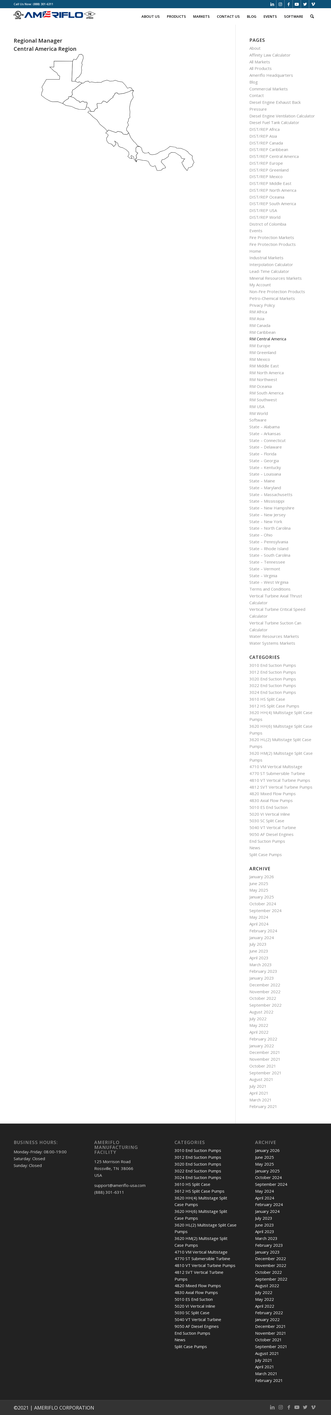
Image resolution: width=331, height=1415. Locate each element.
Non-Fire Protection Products (277, 291)
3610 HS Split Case (267, 699)
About (255, 48)
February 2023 (263, 971)
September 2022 (265, 1005)
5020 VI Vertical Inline (269, 814)
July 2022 (258, 1018)
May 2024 (258, 917)
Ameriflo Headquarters (271, 75)
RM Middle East (264, 366)
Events (255, 230)
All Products (260, 68)
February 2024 (263, 930)
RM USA (256, 406)
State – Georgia (264, 460)
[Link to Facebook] (288, 4)
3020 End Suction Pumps (272, 679)
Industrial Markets (266, 257)
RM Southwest (263, 399)
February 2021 (263, 1106)
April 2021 (258, 1093)
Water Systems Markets (272, 643)
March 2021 (260, 1099)
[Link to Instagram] (280, 4)
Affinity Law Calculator (270, 55)
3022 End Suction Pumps (272, 685)
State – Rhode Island (268, 548)
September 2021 (265, 1072)
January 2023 (261, 978)
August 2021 (261, 1079)
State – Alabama (264, 426)
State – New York (265, 521)
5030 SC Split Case (266, 820)
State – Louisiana (265, 474)
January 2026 (261, 876)
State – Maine (262, 481)
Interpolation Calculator (271, 264)
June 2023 (258, 951)
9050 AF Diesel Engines (271, 834)
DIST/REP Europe (266, 163)
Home (255, 251)
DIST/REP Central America (274, 156)
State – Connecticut (267, 440)
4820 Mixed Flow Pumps (272, 793)
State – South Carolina (269, 555)
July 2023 (258, 944)
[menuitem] (150, 16)
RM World (258, 413)
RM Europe (259, 345)
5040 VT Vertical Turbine (272, 827)
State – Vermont (264, 568)
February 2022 (263, 1039)
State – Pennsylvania (268, 541)
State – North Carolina (270, 528)
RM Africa (258, 311)
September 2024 (265, 910)
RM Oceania (260, 386)
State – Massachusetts (270, 494)
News (254, 847)
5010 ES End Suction (268, 807)
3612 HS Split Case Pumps (274, 706)
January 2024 (261, 937)
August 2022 (261, 1012)
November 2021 (264, 1059)
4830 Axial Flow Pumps (271, 800)
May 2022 (258, 1025)
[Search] (312, 16)
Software (258, 420)
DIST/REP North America (272, 190)
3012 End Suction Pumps (272, 672)
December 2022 (264, 984)
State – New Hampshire (271, 508)
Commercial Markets (268, 89)
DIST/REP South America (272, 203)
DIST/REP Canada (266, 143)
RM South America (266, 393)
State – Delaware (265, 447)
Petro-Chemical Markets (272, 298)
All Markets (259, 61)
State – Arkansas (265, 433)
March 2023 (260, 964)
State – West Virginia (268, 582)
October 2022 (262, 998)
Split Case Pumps (265, 854)
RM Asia (256, 318)
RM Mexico (259, 359)
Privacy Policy (262, 305)
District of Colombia (267, 224)
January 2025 (261, 897)
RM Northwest (263, 379)
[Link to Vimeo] (313, 4)
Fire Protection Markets (271, 237)
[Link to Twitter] (305, 4)
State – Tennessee (267, 562)
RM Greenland (262, 352)
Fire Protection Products (272, 244)
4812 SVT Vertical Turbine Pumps (280, 787)
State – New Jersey (267, 514)
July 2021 (258, 1086)
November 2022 (264, 991)
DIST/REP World (264, 217)
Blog (253, 82)
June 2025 (258, 883)
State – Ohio (261, 535)
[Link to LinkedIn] (272, 4)
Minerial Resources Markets (275, 278)
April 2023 (258, 957)
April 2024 (258, 924)
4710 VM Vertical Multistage (275, 766)
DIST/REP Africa (264, 129)
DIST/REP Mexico (266, 176)
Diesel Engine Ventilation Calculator (282, 116)
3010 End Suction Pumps (272, 665)
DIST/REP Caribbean (268, 149)
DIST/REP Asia (263, 136)
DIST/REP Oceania (266, 197)
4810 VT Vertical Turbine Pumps (279, 780)
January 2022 (261, 1045)
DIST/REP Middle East (270, 183)
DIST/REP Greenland (269, 170)
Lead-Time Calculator (269, 271)
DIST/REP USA (263, 210)
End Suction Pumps (267, 841)
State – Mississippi (266, 501)
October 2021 (262, 1066)
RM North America (266, 372)
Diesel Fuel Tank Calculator (274, 122)
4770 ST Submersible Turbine (277, 773)
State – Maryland (265, 487)
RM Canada (259, 325)
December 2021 (264, 1052)
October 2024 (262, 903)
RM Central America (267, 338)
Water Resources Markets (274, 636)
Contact (256, 95)
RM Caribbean (262, 332)
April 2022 (258, 1032)
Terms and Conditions (270, 589)
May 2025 (258, 890)
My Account (260, 284)
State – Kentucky (265, 467)
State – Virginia (263, 575)
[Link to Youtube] (297, 4)
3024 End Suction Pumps (272, 692)
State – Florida (262, 453)
